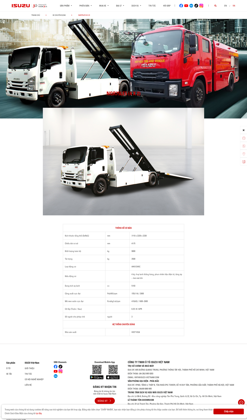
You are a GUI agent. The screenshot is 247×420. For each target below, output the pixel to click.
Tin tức (152, 5)
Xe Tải (9, 374)
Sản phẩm (10, 362)
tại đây (39, 413)
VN (234, 5)
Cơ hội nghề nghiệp (34, 379)
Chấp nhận (228, 411)
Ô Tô (8, 368)
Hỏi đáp (166, 5)
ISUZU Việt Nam (32, 362)
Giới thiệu (29, 368)
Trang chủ (35, 15)
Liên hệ (28, 385)
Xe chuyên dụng (59, 15)
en (225, 5)
